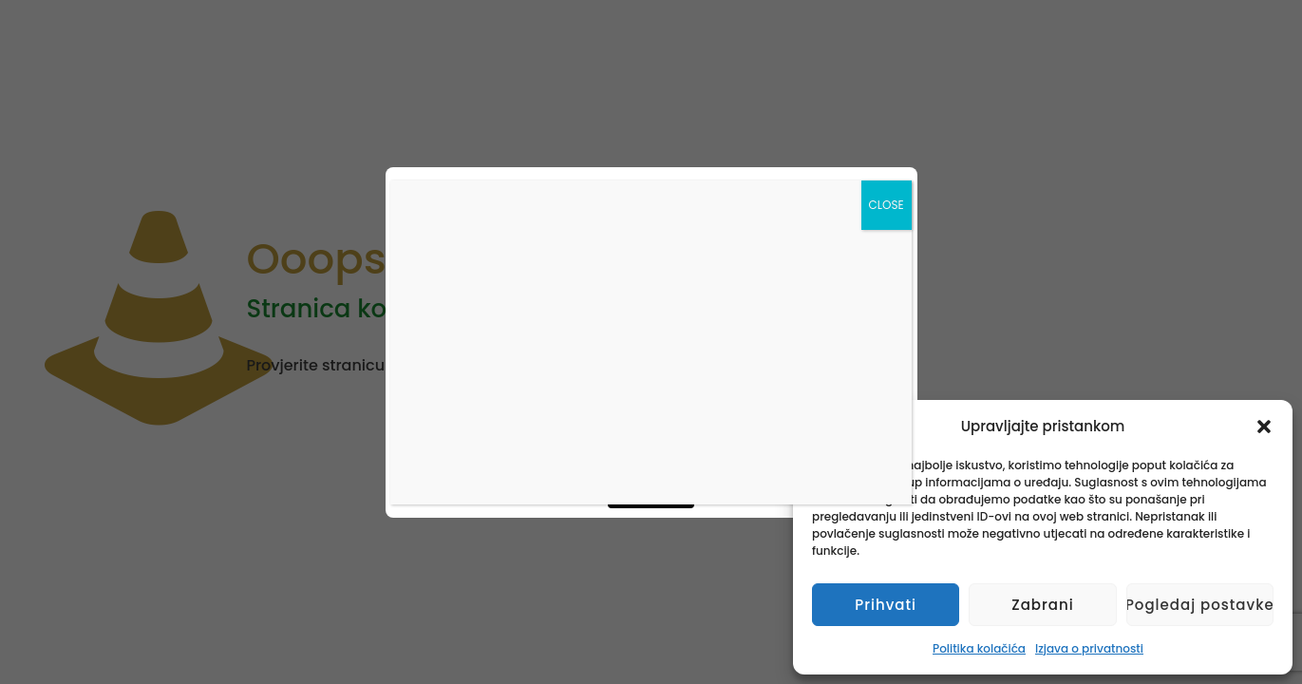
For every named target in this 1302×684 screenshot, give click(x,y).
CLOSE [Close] (886, 205)
